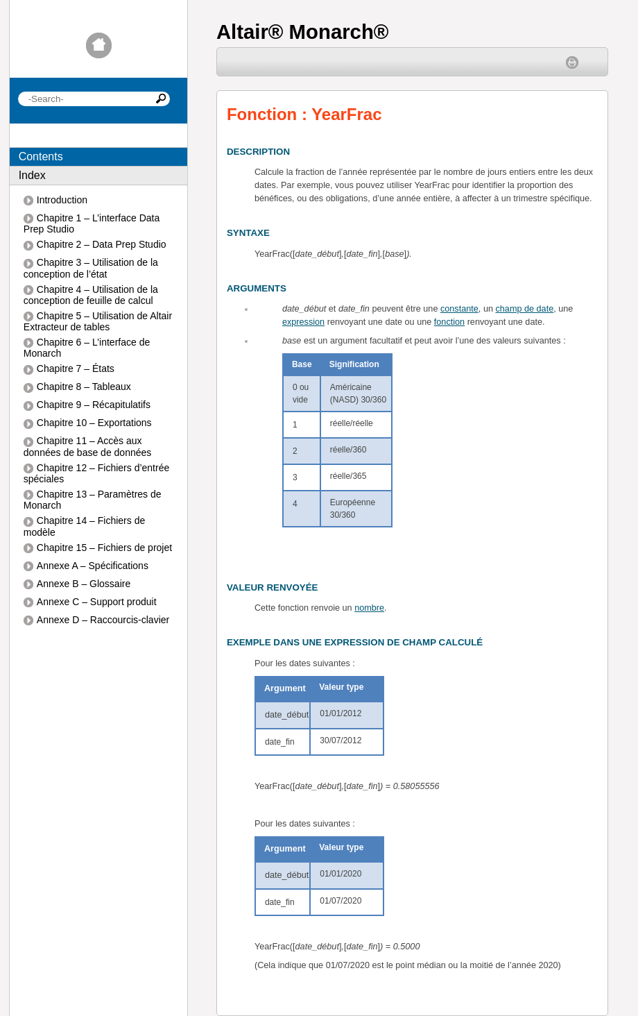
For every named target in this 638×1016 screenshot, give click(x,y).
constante (459, 309)
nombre (369, 608)
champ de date (524, 309)
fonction (449, 322)
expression (303, 322)
